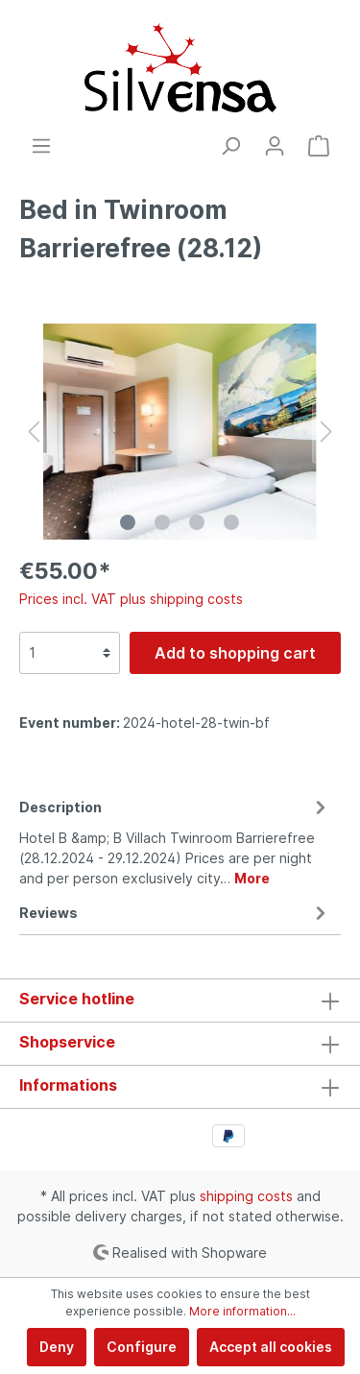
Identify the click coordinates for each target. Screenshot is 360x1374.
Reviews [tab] (175, 913)
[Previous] (33, 431)
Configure (142, 1346)
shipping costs (246, 1196)
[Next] (326, 431)
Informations (68, 1085)
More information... (242, 1311)
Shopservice (67, 1041)
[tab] (175, 839)
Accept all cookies (270, 1346)
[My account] (274, 146)
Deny (56, 1346)
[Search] (230, 146)
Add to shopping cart (235, 653)
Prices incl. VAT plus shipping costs (131, 599)
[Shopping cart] (319, 146)
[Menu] (41, 146)
